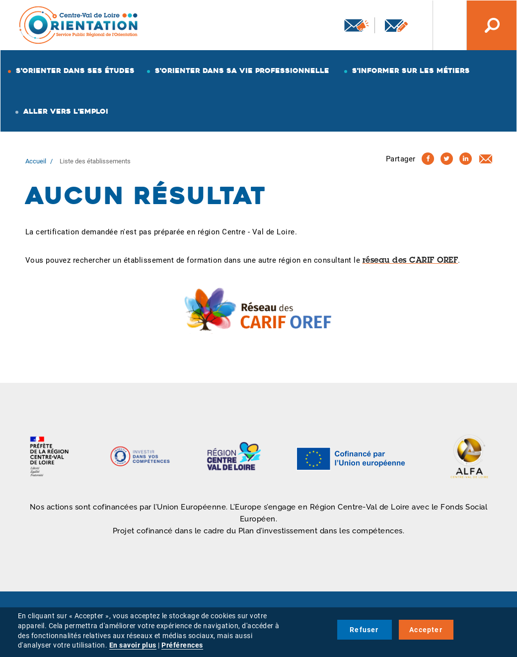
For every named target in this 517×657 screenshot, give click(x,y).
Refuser (364, 630)
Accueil (35, 161)
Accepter (426, 630)
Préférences (182, 645)
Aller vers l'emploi (65, 111)
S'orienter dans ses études (75, 70)
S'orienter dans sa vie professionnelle (242, 70)
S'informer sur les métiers (411, 70)
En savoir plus (132, 645)
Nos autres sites (442, 25)
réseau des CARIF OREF (410, 261)
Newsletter (356, 25)
